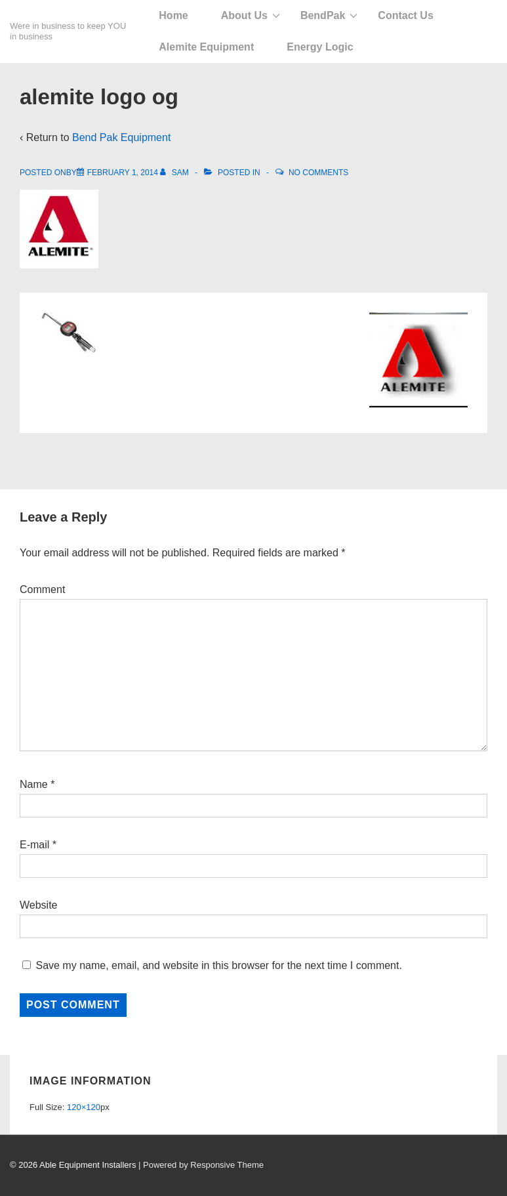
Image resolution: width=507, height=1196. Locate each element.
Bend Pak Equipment (121, 137)
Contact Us (405, 15)
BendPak (322, 15)
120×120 (83, 1107)
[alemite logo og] (122, 172)
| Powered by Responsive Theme (201, 1165)
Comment (42, 589)
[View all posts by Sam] (175, 172)
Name (34, 784)
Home (173, 15)
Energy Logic (320, 46)
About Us (244, 15)
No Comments (318, 172)
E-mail (34, 844)
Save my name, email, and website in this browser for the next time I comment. (218, 965)
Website (39, 905)
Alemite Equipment (206, 46)
